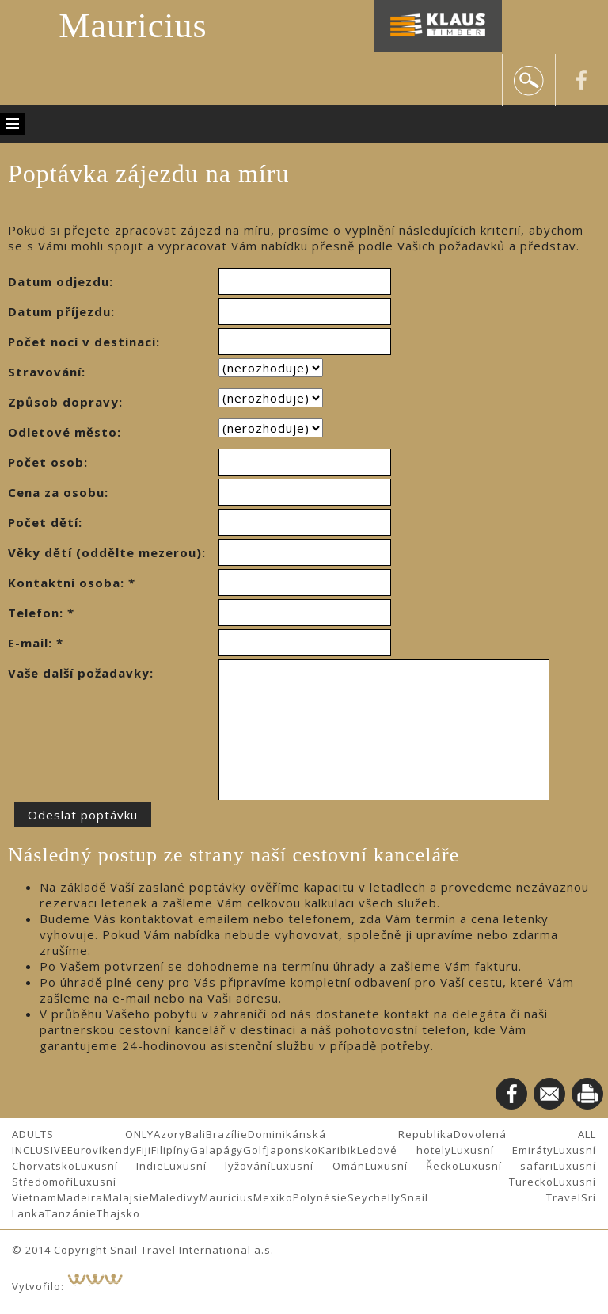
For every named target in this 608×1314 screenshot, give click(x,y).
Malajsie (126, 1197)
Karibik (337, 1150)
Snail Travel (491, 1197)
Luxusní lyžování (217, 1166)
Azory (169, 1134)
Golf (255, 1150)
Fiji (143, 1150)
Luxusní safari (506, 1166)
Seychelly (374, 1197)
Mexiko (273, 1197)
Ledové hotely (404, 1150)
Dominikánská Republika (350, 1134)
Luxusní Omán (317, 1166)
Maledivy (175, 1197)
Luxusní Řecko (412, 1166)
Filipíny (170, 1150)
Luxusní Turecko (313, 1182)
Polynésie (320, 1197)
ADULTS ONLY (83, 1134)
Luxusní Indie (119, 1166)
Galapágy (216, 1150)
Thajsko (118, 1213)
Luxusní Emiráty (502, 1150)
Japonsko (292, 1150)
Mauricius (133, 25)
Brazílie (227, 1134)
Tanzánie (71, 1213)
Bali (195, 1134)
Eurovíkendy (101, 1150)
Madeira (80, 1197)
